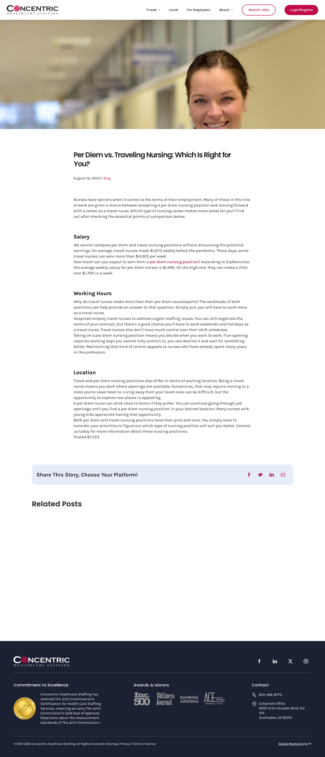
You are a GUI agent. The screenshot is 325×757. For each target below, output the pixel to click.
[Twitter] (260, 474)
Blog (107, 178)
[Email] (282, 474)
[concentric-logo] (32, 7)
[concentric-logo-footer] (41, 658)
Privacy (125, 744)
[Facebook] (249, 474)
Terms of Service (144, 744)
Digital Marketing (291, 744)
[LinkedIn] (271, 474)
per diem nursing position (174, 261)
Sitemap (112, 744)
